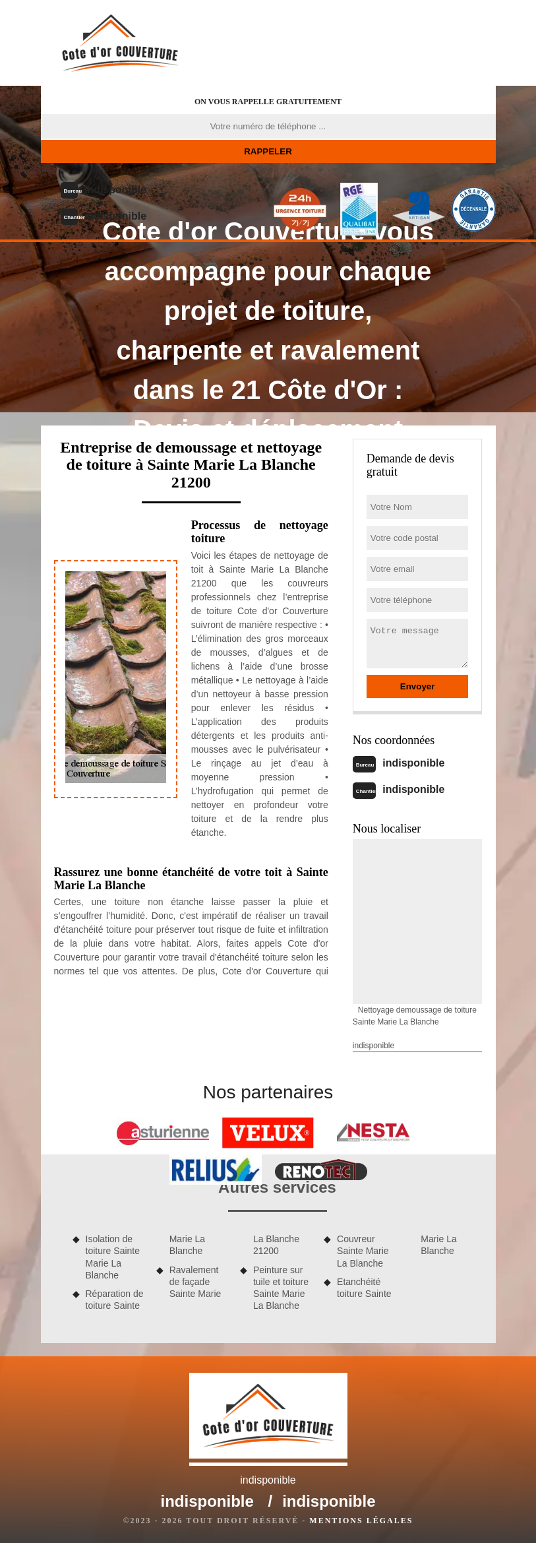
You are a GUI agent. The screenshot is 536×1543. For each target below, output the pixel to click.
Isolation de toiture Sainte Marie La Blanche (113, 1257)
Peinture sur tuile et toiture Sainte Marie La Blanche (281, 1288)
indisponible (115, 189)
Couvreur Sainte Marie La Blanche (363, 1251)
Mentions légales (361, 1520)
